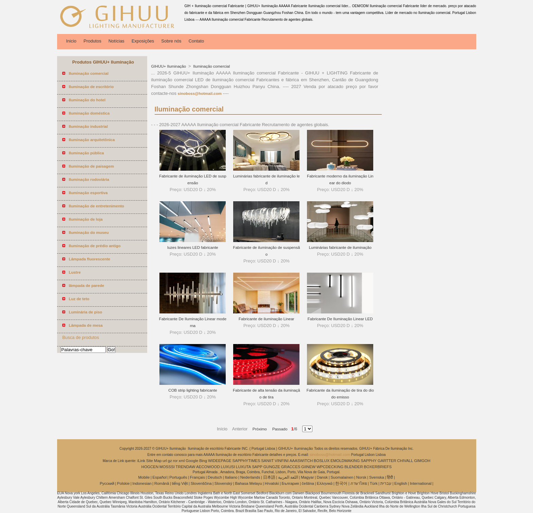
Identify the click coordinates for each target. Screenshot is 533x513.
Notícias (116, 41)
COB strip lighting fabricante (192, 390)
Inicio (71, 41)
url (164, 461)
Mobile (144, 477)
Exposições (143, 41)
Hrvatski (272, 483)
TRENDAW (185, 467)
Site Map (153, 461)
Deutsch (215, 477)
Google (192, 461)
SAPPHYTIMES (246, 461)
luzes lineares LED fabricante (192, 247)
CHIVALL (405, 461)
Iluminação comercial (211, 66)
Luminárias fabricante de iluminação (340, 247)
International (420, 483)
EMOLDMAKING (345, 461)
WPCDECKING (329, 467)
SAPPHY (369, 461)
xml (182, 461)
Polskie (123, 483)
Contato (196, 41)
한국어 (341, 483)
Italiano (231, 477)
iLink (141, 461)
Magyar (307, 477)
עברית (386, 483)
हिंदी (390, 477)
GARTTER (387, 461)
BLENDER (353, 467)
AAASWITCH (301, 461)
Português (178, 477)
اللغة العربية (288, 477)
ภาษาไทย (358, 483)
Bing (203, 461)
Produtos (92, 41)
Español (159, 477)
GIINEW (308, 467)
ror (175, 461)
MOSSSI (167, 467)
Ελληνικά (324, 483)
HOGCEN (149, 467)
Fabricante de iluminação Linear (266, 319)
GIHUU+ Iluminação (169, 66)
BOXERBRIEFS (378, 467)
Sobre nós (171, 41)
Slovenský (223, 483)
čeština (308, 483)
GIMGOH (422, 461)
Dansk (322, 477)
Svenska (376, 477)
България (290, 483)
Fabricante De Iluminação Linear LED (340, 319)
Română (161, 483)
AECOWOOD (208, 467)
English (400, 483)
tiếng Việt (180, 483)
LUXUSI (228, 467)
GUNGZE (271, 467)
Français (197, 477)
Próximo (260, 429)
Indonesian (141, 483)
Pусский (107, 483)
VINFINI (282, 461)
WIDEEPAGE (219, 461)
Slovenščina (201, 483)
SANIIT (267, 461)
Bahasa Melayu (248, 483)
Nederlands (250, 477)
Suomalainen (341, 477)
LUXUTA (243, 467)
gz (170, 461)
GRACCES (290, 467)
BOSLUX (322, 461)
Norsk (361, 477)
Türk (374, 483)
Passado (278, 429)
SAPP (257, 467)
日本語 (269, 477)
